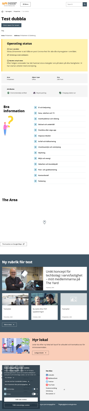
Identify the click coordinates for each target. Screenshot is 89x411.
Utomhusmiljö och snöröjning (49, 147)
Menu (26, 4)
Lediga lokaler (39, 353)
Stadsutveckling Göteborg (52, 389)
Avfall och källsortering (47, 141)
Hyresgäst (9, 11)
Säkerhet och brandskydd (48, 164)
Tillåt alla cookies (21, 400)
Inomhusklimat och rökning (48, 119)
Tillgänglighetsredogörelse (67, 404)
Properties (17, 11)
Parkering (42, 181)
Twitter (50, 382)
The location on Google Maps (12, 244)
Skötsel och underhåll (46, 124)
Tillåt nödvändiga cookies (21, 405)
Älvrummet (51, 393)
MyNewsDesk (51, 378)
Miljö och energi (44, 158)
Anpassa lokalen (44, 136)
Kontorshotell (43, 175)
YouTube (50, 385)
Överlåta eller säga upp (47, 130)
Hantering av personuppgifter (45, 404)
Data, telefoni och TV (46, 113)
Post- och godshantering (47, 170)
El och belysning (44, 107)
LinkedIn (50, 375)
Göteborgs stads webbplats (17, 55)
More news (8, 325)
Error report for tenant (11, 25)
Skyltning (41, 153)
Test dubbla (25, 11)
